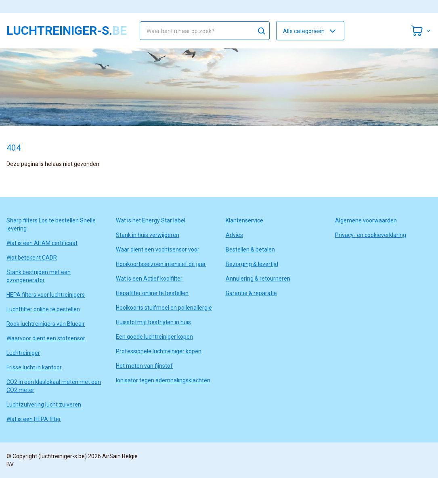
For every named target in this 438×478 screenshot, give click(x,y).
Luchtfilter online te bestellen (43, 309)
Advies (234, 235)
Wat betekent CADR (31, 257)
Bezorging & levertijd (252, 264)
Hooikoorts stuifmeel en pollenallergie (164, 307)
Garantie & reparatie (251, 293)
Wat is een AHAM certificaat (42, 243)
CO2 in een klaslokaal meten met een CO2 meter (53, 386)
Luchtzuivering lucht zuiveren (43, 404)
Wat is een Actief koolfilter (149, 278)
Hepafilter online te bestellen (152, 293)
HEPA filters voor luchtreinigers (45, 294)
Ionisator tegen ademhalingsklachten (163, 380)
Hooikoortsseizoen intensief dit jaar (161, 264)
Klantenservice (244, 220)
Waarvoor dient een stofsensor (45, 338)
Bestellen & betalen (250, 249)
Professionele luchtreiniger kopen (158, 351)
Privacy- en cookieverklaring (370, 235)
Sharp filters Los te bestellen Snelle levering (51, 224)
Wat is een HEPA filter (33, 419)
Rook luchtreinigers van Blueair (45, 324)
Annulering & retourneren (258, 278)
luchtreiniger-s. (66, 31)
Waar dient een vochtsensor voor (157, 249)
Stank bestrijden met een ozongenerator (38, 276)
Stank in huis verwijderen (147, 235)
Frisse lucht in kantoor (34, 367)
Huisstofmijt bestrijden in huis (153, 322)
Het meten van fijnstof (144, 366)
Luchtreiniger (23, 353)
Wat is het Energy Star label (150, 220)
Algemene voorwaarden (366, 220)
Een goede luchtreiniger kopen (154, 336)
